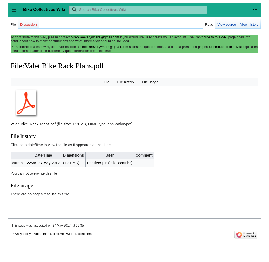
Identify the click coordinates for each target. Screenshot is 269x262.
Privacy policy (21, 234)
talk (112, 163)
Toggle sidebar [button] (15, 12)
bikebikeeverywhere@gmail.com (95, 37)
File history (125, 82)
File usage (150, 82)
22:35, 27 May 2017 (43, 163)
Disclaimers (83, 234)
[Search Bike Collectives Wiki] (138, 10)
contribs (124, 163)
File (106, 82)
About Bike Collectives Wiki (53, 234)
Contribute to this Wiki (211, 37)
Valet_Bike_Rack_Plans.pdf (33, 124)
